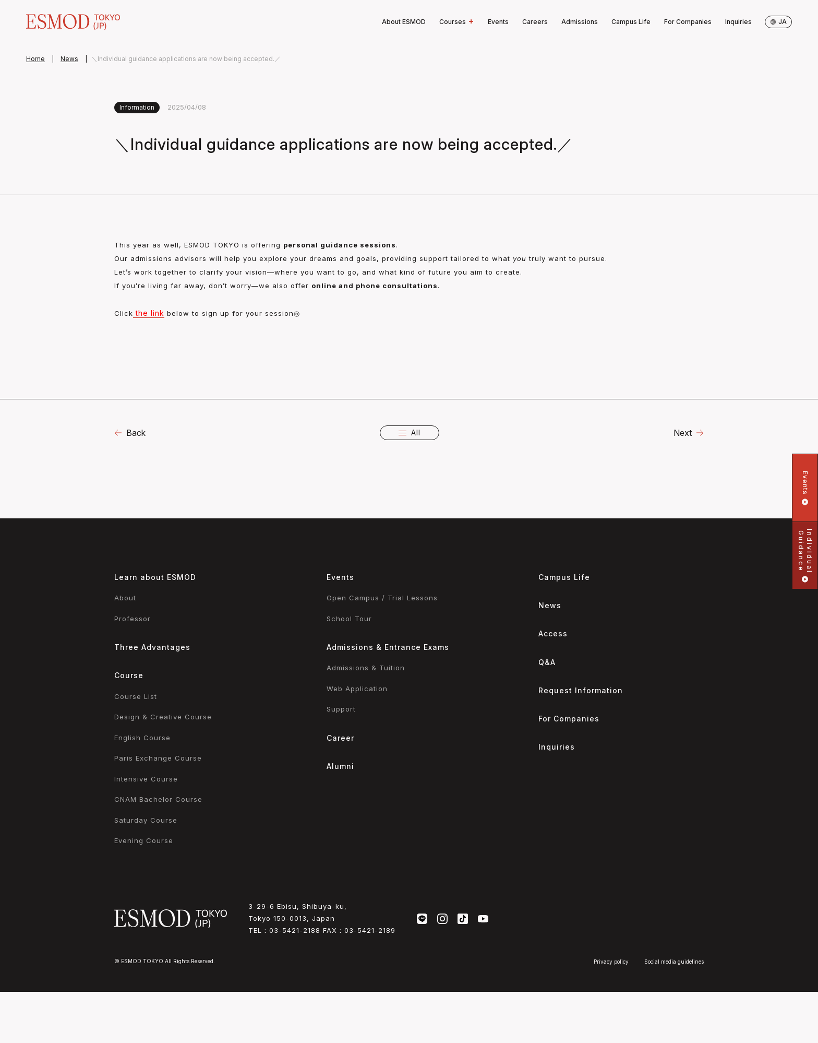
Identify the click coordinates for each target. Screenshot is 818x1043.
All (409, 432)
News (69, 59)
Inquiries (738, 22)
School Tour (349, 618)
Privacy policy (611, 961)
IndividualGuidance (805, 556)
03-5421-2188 (294, 930)
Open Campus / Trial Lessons (382, 598)
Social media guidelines (674, 961)
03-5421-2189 (369, 930)
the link (148, 313)
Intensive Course (146, 779)
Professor (132, 618)
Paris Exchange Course (158, 758)
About (125, 598)
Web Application (357, 688)
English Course (142, 737)
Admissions (579, 22)
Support (341, 709)
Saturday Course (145, 820)
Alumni (340, 766)
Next (682, 433)
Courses (456, 21)
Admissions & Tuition (366, 667)
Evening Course (143, 840)
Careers (535, 22)
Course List (135, 696)
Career (340, 737)
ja (779, 22)
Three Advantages (152, 647)
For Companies (688, 22)
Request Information (580, 690)
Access (553, 633)
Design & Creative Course (163, 717)
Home (35, 59)
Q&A (547, 662)
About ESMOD (404, 22)
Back (136, 433)
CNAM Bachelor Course (158, 799)
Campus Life (631, 22)
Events (498, 22)
